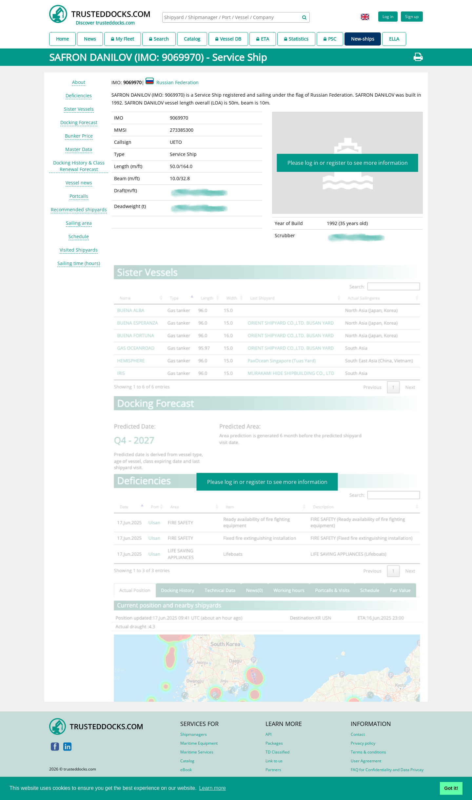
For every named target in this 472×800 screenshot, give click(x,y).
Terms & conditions (368, 752)
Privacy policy (363, 743)
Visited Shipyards (79, 250)
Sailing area (79, 223)
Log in (388, 16)
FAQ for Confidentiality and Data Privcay (387, 769)
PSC (330, 39)
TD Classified (277, 752)
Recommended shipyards (79, 209)
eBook (186, 769)
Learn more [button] (212, 788)
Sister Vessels (79, 109)
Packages (274, 743)
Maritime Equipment (199, 743)
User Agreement (366, 761)
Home (62, 39)
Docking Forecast (78, 122)
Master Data (78, 149)
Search (159, 39)
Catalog (192, 39)
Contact (358, 734)
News (90, 39)
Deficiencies (79, 95)
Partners (273, 769)
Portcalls (78, 196)
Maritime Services (196, 752)
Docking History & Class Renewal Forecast (79, 166)
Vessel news (79, 183)
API (268, 734)
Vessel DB (228, 39)
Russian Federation (177, 82)
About (78, 82)
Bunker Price (79, 136)
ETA (262, 39)
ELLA (394, 39)
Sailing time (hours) (78, 263)
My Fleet (122, 39)
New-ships (362, 39)
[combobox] (236, 17)
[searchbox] (228, 17)
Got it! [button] (451, 788)
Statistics (296, 39)
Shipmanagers (193, 734)
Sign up (412, 16)
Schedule (79, 236)
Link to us (274, 761)
